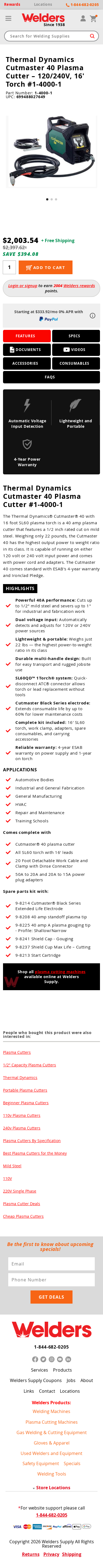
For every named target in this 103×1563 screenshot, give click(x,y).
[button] (47, 199)
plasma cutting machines (60, 971)
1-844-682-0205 (51, 1347)
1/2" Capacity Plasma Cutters (29, 1065)
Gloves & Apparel (51, 1443)
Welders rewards (79, 285)
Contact (47, 1391)
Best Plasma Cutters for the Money (35, 1153)
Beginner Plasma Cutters (26, 1102)
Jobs (71, 1380)
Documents (25, 350)
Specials (72, 1463)
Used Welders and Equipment (51, 1453)
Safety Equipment (41, 1463)
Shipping (71, 1554)
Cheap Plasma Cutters (23, 1216)
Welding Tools (51, 1474)
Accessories (25, 363)
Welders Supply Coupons (36, 1380)
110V (7, 1178)
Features (25, 335)
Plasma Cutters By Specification (32, 1140)
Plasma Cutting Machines (52, 1422)
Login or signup (22, 285)
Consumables (74, 363)
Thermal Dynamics (20, 1077)
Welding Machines (51, 1411)
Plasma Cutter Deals (21, 1203)
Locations (70, 1391)
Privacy (51, 1554)
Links (29, 1391)
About (86, 1380)
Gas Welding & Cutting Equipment (51, 1432)
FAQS (50, 377)
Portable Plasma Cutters (25, 1090)
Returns (31, 1554)
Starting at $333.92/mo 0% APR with (48, 315)
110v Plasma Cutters (21, 1115)
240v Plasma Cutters (21, 1128)
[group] (52, 152)
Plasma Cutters (17, 1052)
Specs (74, 335)
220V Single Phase (19, 1191)
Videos (74, 349)
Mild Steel (12, 1165)
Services (39, 1370)
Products (62, 1370)
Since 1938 (54, 25)
